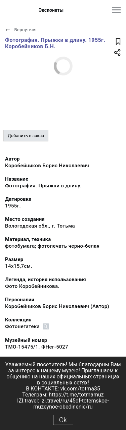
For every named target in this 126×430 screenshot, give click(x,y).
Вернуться (21, 29)
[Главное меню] (116, 9)
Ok (63, 420)
